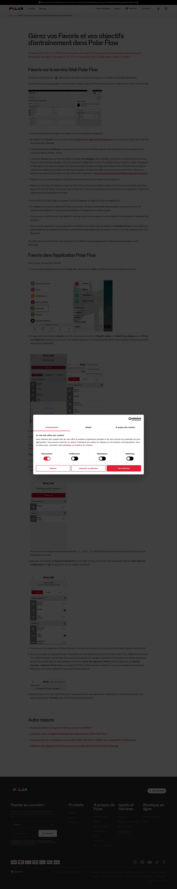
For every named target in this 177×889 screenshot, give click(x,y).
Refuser (53, 468)
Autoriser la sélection (88, 468)
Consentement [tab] (51, 427)
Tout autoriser (124, 468)
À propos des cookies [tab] (125, 427)
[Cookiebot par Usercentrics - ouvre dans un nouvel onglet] (130, 419)
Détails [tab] (88, 427)
